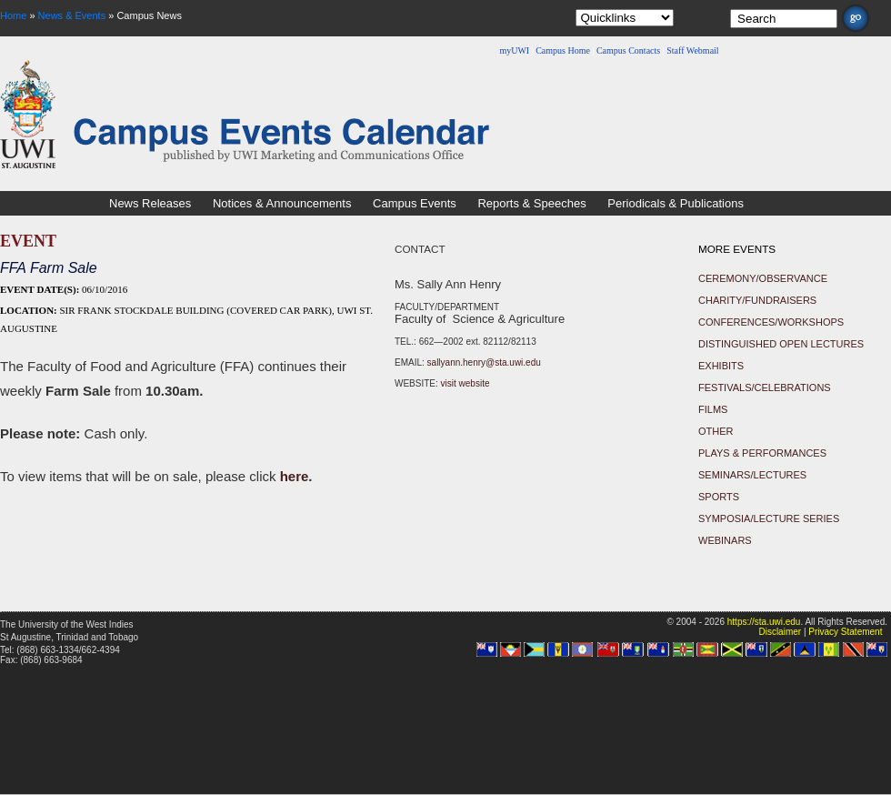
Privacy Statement (845, 632)
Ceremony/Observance (762, 278)
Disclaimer (779, 632)
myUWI (514, 50)
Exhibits (721, 365)
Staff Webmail (692, 50)
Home (13, 15)
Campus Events (414, 203)
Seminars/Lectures (752, 474)
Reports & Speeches (531, 203)
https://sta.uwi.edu (764, 622)
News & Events (72, 15)
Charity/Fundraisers (757, 300)
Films (712, 409)
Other (716, 431)
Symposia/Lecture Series (768, 518)
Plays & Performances (762, 453)
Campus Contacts (628, 50)
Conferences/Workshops (771, 322)
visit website (465, 383)
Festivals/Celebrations (764, 387)
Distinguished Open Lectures (781, 343)
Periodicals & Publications (675, 203)
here (294, 476)
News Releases (150, 203)
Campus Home (563, 50)
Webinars (725, 540)
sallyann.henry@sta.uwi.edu (484, 362)
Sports (718, 496)
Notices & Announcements (282, 203)
